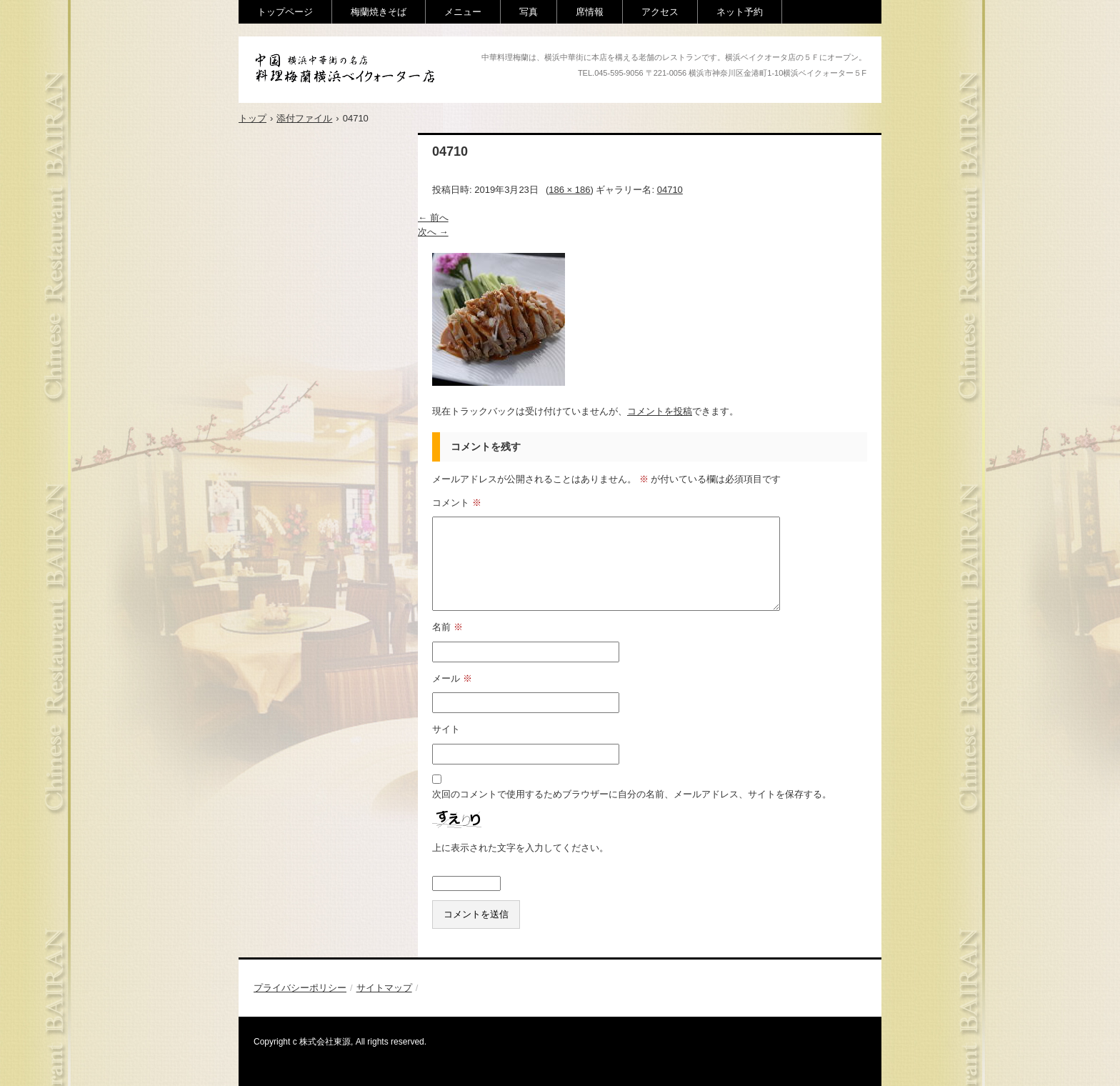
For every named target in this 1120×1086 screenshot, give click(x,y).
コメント (456, 502)
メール (452, 678)
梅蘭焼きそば (378, 11)
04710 (670, 189)
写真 (528, 11)
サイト (446, 729)
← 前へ (433, 217)
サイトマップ (384, 987)
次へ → (433, 231)
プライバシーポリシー (300, 987)
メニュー (462, 11)
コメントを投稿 (659, 411)
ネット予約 (739, 11)
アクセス (660, 11)
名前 (447, 627)
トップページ (285, 11)
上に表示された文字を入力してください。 (520, 847)
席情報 (590, 11)
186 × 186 (569, 189)
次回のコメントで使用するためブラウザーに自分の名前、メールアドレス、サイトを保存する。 (631, 794)
